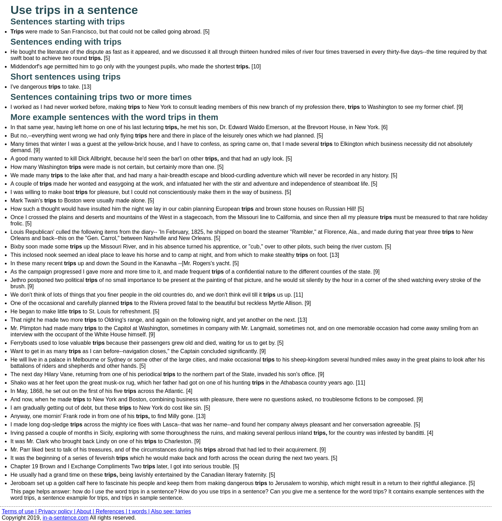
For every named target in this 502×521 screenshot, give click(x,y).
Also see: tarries (171, 511)
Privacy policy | (57, 511)
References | (112, 511)
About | (86, 511)
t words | (140, 511)
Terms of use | (20, 511)
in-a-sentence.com (66, 518)
